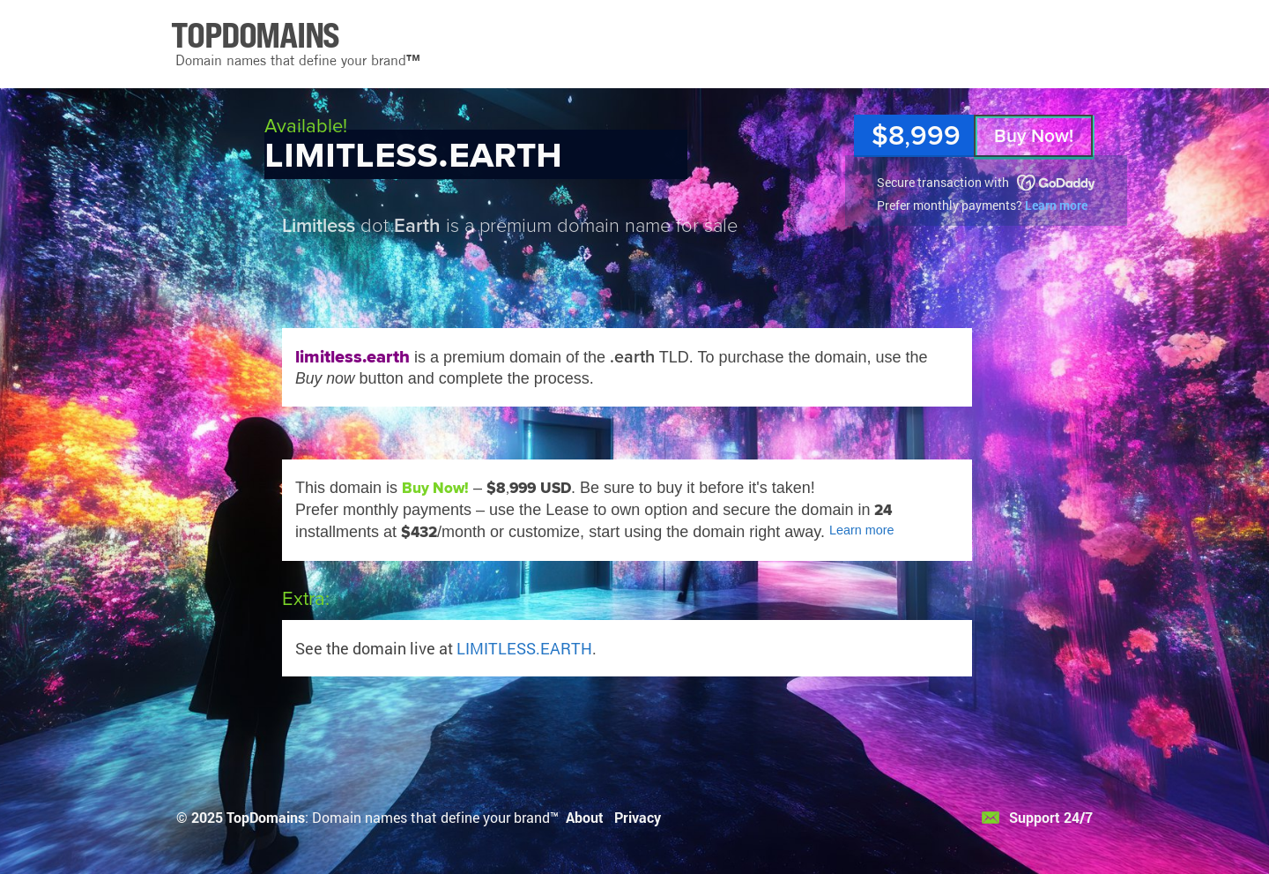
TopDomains (265, 817)
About (585, 817)
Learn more (1056, 205)
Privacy (637, 817)
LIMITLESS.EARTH (524, 648)
